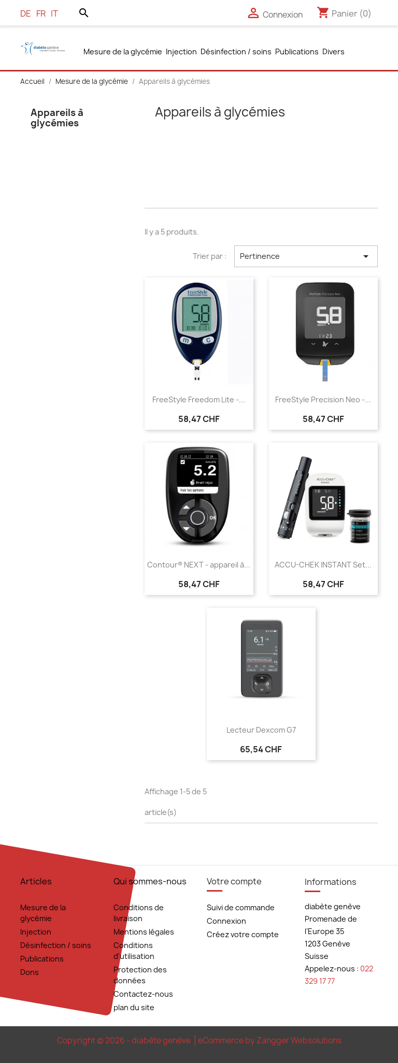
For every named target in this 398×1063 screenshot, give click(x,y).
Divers (333, 51)
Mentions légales (143, 932)
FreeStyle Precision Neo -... (323, 399)
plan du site (133, 1007)
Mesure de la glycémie (122, 51)
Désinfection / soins (236, 51)
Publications (297, 51)
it (54, 13)
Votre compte (234, 881)
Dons (29, 972)
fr (41, 13)
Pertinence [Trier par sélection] (306, 256)
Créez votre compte (243, 934)
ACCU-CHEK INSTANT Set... (323, 565)
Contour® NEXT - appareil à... (198, 565)
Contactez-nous (143, 994)
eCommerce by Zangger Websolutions (270, 1040)
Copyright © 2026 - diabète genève (124, 1040)
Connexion (226, 921)
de (25, 13)
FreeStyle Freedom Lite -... (198, 399)
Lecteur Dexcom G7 (261, 730)
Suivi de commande (241, 907)
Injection (181, 51)
